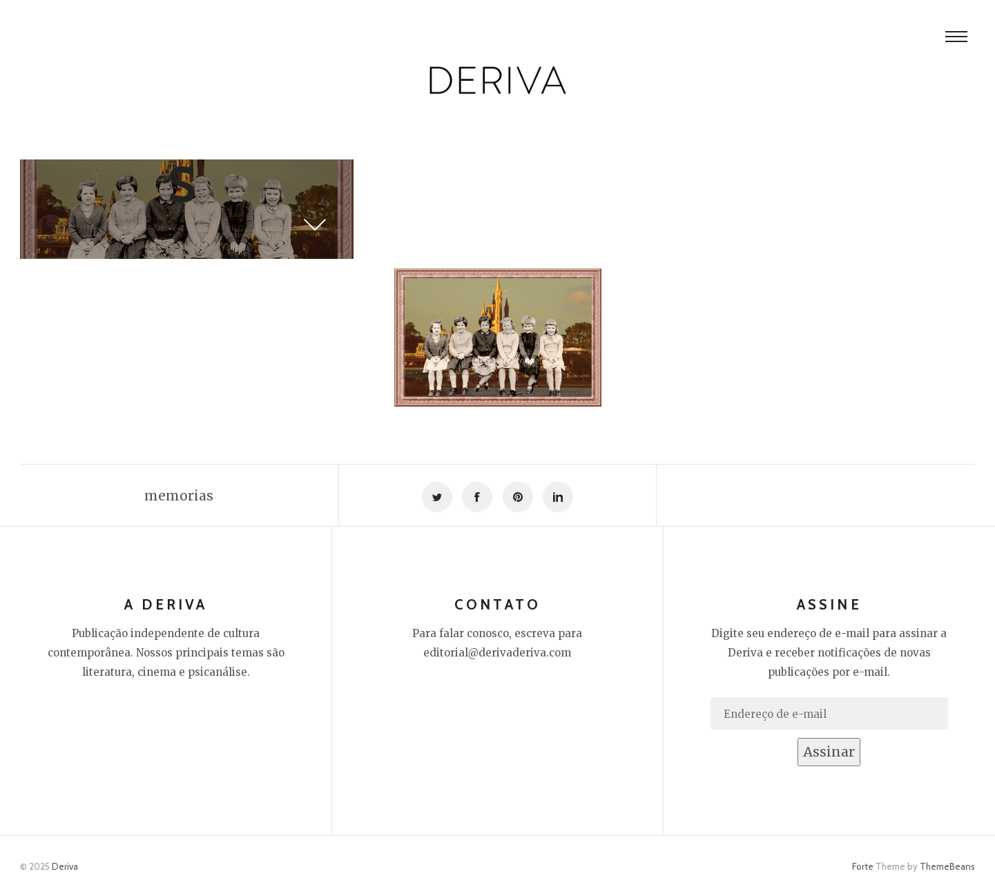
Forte (862, 866)
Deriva (65, 866)
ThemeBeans (947, 866)
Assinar (829, 751)
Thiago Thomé (111, 228)
